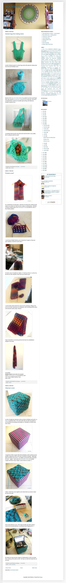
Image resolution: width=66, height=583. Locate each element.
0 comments (23, 381)
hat (60, 66)
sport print (49, 86)
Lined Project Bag (46, 38)
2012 (44, 161)
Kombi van (48, 70)
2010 (44, 165)
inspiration (43, 67)
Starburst (56, 86)
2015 (44, 156)
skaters (55, 83)
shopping (51, 83)
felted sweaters (49, 63)
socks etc (13, 6)
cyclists (46, 59)
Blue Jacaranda (50, 54)
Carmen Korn (47, 182)
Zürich (56, 95)
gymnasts (56, 64)
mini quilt (42, 72)
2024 (44, 113)
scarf (60, 80)
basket (60, 51)
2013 (44, 159)
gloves (46, 64)
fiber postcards (55, 63)
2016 (44, 154)
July (45, 134)
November (46, 127)
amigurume (50, 49)
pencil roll (43, 75)
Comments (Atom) (14, 570)
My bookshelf (51, 174)
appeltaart (45, 50)
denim (55, 59)
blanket (55, 53)
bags (9, 167)
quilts (59, 78)
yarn (46, 95)
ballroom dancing (52, 51)
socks (57, 84)
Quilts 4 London (43, 79)
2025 (44, 111)
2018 (44, 123)
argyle (48, 50)
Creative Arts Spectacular (51, 58)
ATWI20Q (43, 51)
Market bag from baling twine (14, 34)
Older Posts (34, 567)
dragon (52, 60)
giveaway (43, 64)
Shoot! (44, 100)
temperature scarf (51, 88)
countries (43, 58)
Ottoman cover (10, 388)
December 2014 (24, 459)
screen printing (49, 82)
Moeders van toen (48, 195)
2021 (44, 118)
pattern (55, 74)
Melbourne (59, 71)
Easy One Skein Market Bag (17, 98)
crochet (12, 167)
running (48, 79)
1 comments (22, 166)
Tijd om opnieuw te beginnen (50, 185)
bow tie (42, 55)
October (45, 128)
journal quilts (44, 68)
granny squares (51, 64)
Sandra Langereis (47, 193)
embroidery (47, 62)
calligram (43, 56)
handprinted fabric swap (54, 66)
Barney (57, 51)
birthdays (52, 53)
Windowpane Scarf (22, 207)
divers (42, 60)
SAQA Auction (53, 79)
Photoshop (53, 75)
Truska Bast (47, 196)
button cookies (55, 55)
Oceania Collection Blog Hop (56, 72)
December (46, 125)
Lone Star (58, 70)
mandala (46, 71)
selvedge (56, 82)
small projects (52, 84)
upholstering (51, 92)
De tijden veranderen (48, 181)
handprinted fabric (44, 66)
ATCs (59, 50)
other (48, 74)
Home (21, 567)
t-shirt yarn (55, 87)
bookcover (56, 54)
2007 (44, 170)
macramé (42, 71)
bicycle (48, 53)
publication (45, 76)
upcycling (13, 564)
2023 (44, 114)
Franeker (49, 101)
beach (42, 53)
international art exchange (52, 67)
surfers (44, 87)
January (45, 150)
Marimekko (51, 71)
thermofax (46, 91)
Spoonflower (44, 86)
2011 (44, 163)
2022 (44, 116)
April (45, 145)
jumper (48, 68)
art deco (56, 50)
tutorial (54, 91)
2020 (44, 120)
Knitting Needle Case (46, 39)
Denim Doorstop (45, 42)
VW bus (56, 92)
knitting (56, 68)
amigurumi (55, 49)
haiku (60, 64)
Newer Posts (8, 567)
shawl (47, 83)
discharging (59, 59)
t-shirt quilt (50, 87)
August (45, 132)
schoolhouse (43, 82)
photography (48, 75)
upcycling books (44, 92)
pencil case (59, 74)
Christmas (59, 56)
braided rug (47, 55)
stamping (53, 86)
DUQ (55, 60)
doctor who (46, 60)
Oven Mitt (44, 41)
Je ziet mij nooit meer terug (49, 176)
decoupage (51, 59)
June (45, 135)
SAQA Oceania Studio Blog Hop (53, 80)
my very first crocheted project (21, 99)
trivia (52, 91)
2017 (44, 152)
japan (60, 67)
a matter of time (44, 49)
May (45, 143)
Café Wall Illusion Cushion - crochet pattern (51, 33)
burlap (51, 55)
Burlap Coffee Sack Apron (47, 44)
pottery (57, 75)
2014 (44, 158)
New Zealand (47, 72)
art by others (52, 50)
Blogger (40, 577)
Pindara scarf (9, 173)
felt (45, 63)
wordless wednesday (51, 94)
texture (57, 88)
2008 (44, 168)
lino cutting (53, 70)
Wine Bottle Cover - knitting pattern (49, 34)
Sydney (46, 87)
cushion (42, 59)
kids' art (52, 68)
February (46, 148)
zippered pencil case (51, 95)
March (45, 146)
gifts (60, 63)
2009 (44, 166)
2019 (44, 122)
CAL (60, 55)
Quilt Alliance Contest (45, 78)
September (46, 130)
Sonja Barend (47, 177)
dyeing (42, 62)
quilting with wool (53, 78)
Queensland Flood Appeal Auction (54, 76)
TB (45, 88)
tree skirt (49, 91)
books (59, 54)
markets (54, 71)
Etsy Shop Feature (54, 62)
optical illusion (44, 74)
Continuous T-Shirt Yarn (47, 36)
